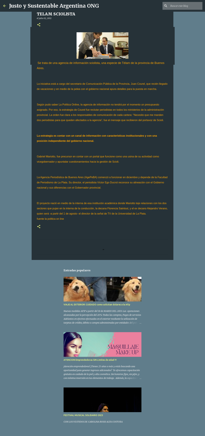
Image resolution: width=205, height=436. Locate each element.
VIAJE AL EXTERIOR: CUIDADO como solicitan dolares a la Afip (97, 304)
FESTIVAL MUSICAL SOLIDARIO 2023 (83, 415)
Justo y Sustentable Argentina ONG (54, 6)
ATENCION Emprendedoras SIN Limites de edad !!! (90, 360)
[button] (39, 25)
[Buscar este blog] (185, 6)
